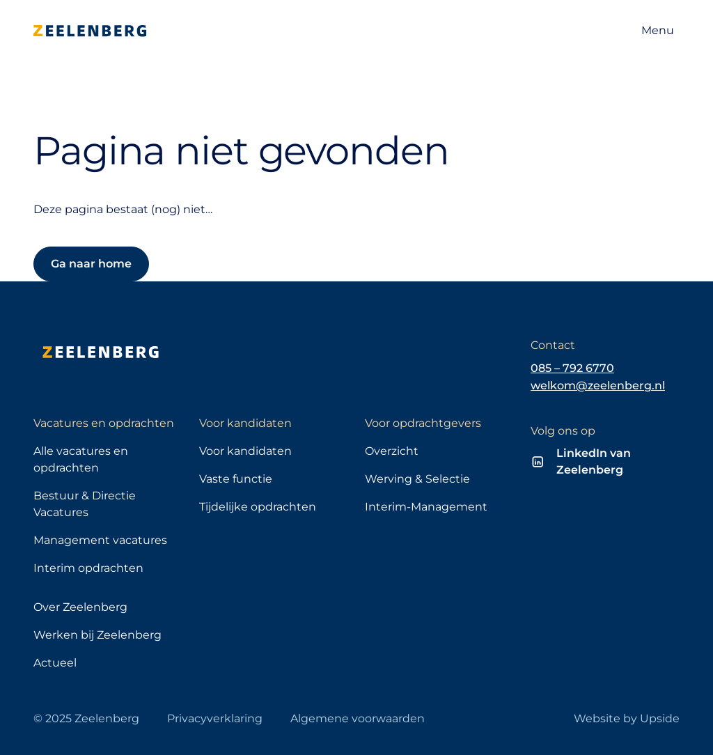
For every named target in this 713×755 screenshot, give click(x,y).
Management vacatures (100, 540)
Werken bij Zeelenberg (97, 634)
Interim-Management (426, 506)
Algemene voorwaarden (357, 718)
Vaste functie (235, 478)
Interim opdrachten (88, 568)
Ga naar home (91, 263)
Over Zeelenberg (80, 607)
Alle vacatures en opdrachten (80, 459)
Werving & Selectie (417, 478)
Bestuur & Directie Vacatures (84, 504)
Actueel (55, 662)
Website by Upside (627, 718)
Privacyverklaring (215, 718)
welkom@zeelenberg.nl (598, 385)
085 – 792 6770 (572, 368)
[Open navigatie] (658, 30)
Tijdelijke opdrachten (257, 506)
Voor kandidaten (245, 451)
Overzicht (391, 451)
